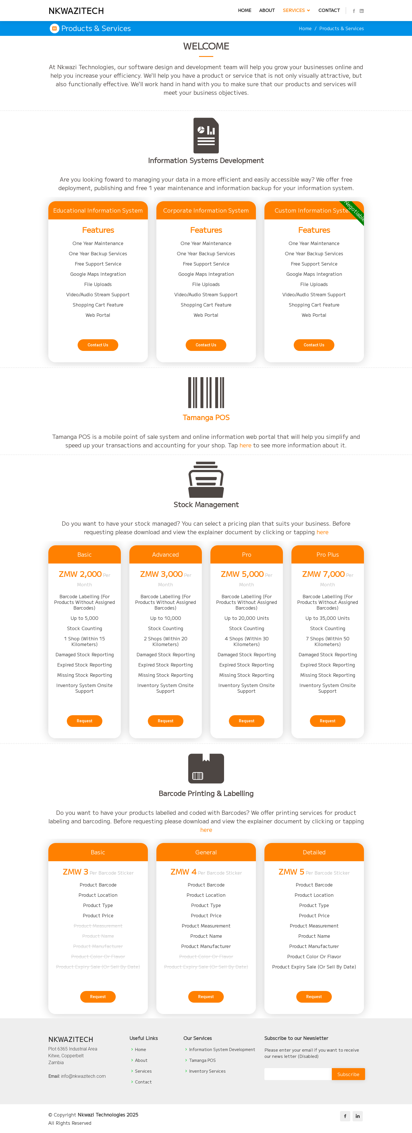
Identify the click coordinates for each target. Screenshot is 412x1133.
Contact (329, 10)
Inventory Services (207, 1071)
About (267, 10)
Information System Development (222, 1049)
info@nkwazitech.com (83, 1076)
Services (294, 10)
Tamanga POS (206, 444)
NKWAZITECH (76, 10)
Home (244, 10)
